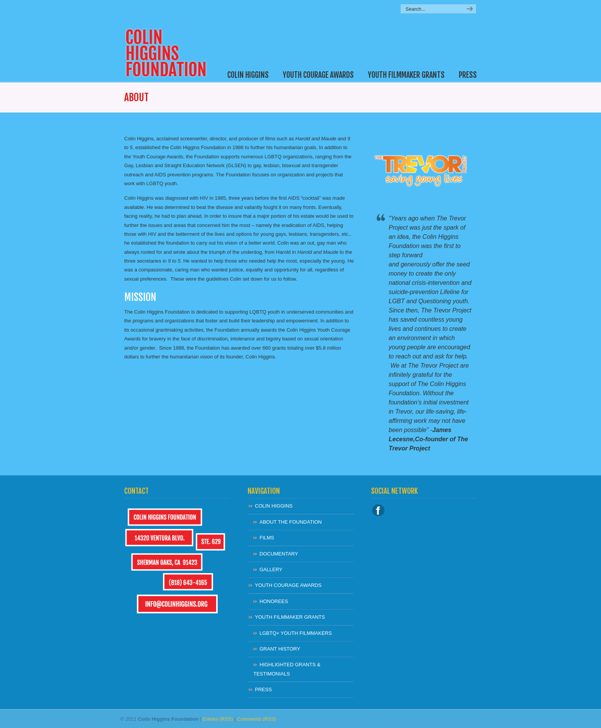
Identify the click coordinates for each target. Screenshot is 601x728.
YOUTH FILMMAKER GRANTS (290, 617)
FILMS (266, 538)
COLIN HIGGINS (273, 506)
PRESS (263, 689)
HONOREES (273, 601)
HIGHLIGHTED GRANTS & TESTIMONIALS (286, 669)
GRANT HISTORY (279, 649)
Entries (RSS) (217, 719)
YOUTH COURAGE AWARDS (288, 585)
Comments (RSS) (256, 719)
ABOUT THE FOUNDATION (290, 522)
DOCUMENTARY (278, 554)
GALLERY (270, 569)
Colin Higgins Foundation (169, 40)
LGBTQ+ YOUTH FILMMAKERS (295, 633)
